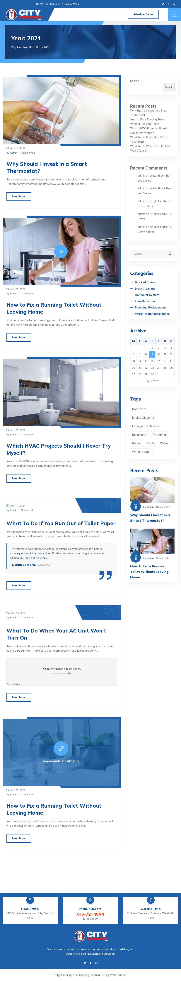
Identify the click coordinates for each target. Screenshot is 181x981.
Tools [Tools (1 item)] (150, 443)
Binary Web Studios (114, 975)
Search (134, 81)
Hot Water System (147, 295)
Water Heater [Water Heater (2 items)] (141, 452)
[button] (57, 419)
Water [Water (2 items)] (164, 443)
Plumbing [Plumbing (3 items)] (159, 434)
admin (13, 152)
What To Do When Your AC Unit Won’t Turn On (56, 634)
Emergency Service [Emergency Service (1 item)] (145, 426)
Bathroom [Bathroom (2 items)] (139, 409)
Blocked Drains (145, 282)
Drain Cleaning (145, 288)
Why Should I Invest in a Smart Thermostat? (46, 167)
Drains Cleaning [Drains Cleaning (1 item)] (143, 417)
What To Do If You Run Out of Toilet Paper (61, 523)
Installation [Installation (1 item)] (139, 434)
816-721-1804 (90, 914)
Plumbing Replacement (150, 307)
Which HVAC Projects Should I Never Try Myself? (58, 449)
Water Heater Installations (152, 314)
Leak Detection (145, 301)
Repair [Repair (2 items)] (136, 443)
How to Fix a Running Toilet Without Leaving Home (53, 308)
